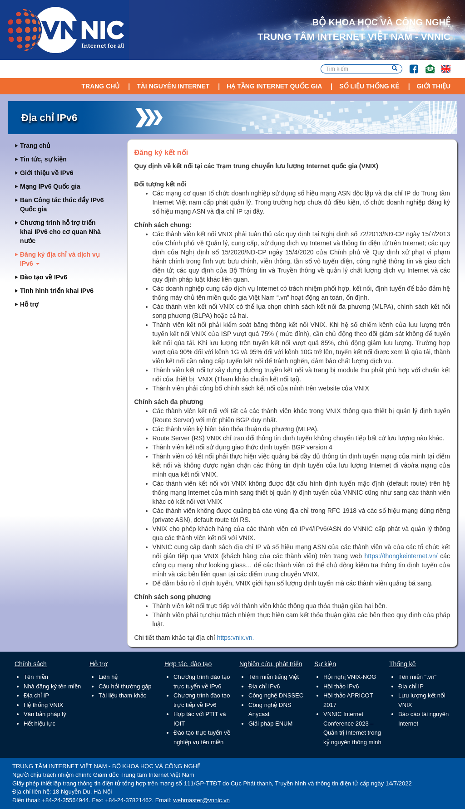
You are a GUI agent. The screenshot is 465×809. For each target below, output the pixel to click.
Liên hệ (108, 676)
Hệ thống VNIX (43, 705)
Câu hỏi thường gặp (125, 686)
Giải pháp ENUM (270, 723)
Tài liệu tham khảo (123, 695)
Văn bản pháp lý (45, 714)
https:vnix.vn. (235, 637)
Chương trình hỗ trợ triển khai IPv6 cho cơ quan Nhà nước (60, 231)
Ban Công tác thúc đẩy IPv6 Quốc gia (62, 204)
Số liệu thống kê (369, 86)
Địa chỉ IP (36, 695)
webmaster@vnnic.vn (201, 800)
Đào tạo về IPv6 (43, 277)
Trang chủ (100, 86)
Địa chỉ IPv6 (264, 686)
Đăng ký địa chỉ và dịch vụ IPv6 (60, 259)
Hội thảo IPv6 (341, 686)
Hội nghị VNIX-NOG (349, 676)
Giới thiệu (433, 86)
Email (426, 64)
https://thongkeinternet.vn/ (401, 556)
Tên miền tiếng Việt (273, 676)
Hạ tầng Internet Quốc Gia (274, 86)
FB (409, 64)
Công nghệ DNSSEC (275, 695)
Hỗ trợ (29, 304)
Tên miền (36, 676)
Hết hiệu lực (39, 723)
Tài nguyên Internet (173, 86)
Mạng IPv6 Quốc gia (50, 186)
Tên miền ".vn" (417, 676)
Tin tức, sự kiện (43, 159)
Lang (441, 64)
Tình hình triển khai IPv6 (57, 290)
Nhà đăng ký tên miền (52, 686)
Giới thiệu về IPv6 (47, 172)
